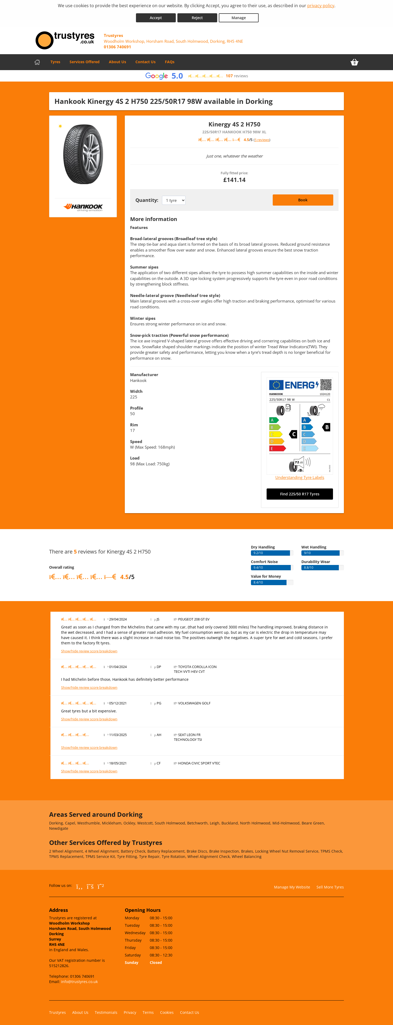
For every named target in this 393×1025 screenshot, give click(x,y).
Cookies (167, 1010)
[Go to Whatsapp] (101, 884)
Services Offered (85, 59)
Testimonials (106, 1010)
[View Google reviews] (196, 73)
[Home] (37, 60)
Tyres (55, 59)
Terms (148, 1010)
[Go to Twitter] (90, 884)
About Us (117, 59)
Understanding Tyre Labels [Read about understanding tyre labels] (299, 475)
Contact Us (145, 59)
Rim (134, 422)
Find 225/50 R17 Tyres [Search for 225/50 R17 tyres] (299, 491)
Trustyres (57, 1010)
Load (135, 455)
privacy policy (320, 5)
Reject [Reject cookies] (197, 15)
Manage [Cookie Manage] (239, 15)
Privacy (130, 1010)
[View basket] (354, 60)
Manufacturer (144, 372)
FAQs (169, 59)
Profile (136, 406)
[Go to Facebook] (79, 884)
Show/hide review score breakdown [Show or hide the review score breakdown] (89, 649)
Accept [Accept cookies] (156, 15)
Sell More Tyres (330, 884)
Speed (136, 439)
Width (136, 389)
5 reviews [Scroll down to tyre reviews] (262, 137)
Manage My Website (292, 884)
